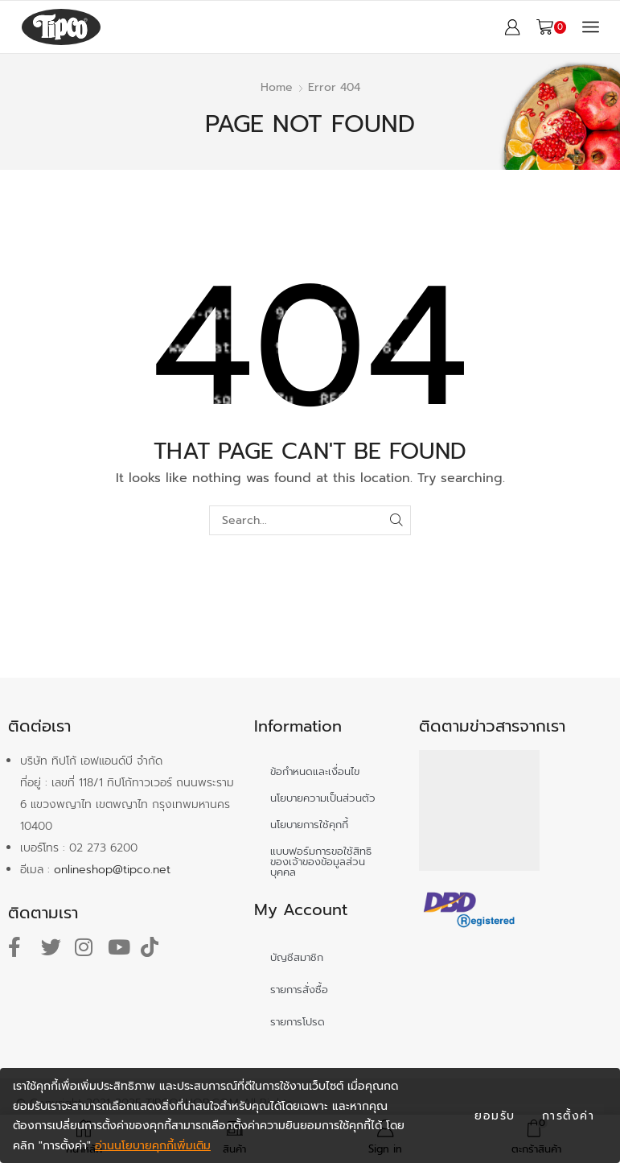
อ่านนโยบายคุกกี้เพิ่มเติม (153, 1145)
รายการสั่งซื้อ (299, 989)
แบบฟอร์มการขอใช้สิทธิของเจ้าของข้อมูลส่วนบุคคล (321, 861)
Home (277, 87)
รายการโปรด (297, 1021)
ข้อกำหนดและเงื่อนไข (314, 771)
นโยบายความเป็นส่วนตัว (323, 798)
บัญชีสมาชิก (296, 957)
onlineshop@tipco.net (112, 869)
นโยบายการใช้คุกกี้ (309, 824)
